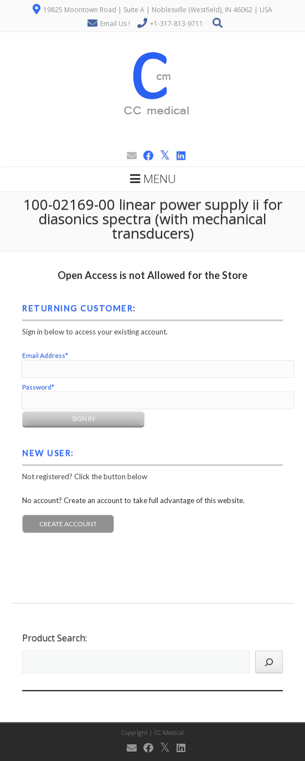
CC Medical (169, 732)
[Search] (269, 662)
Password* (38, 387)
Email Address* (45, 355)
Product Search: (54, 638)
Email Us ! (115, 23)
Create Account (68, 524)
